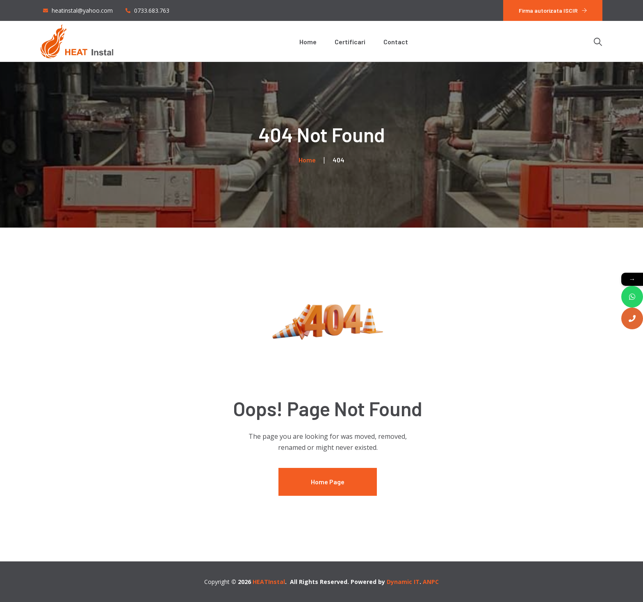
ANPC (431, 582)
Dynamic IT (403, 582)
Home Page (327, 482)
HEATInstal (269, 582)
